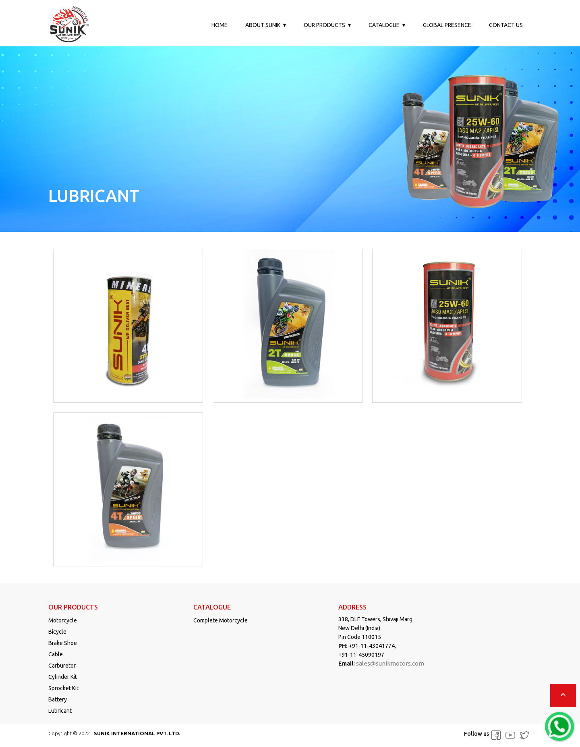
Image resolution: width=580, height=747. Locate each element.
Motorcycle (62, 620)
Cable (55, 654)
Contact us (506, 25)
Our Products (324, 25)
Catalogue (384, 25)
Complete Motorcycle (220, 620)
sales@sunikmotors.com (390, 663)
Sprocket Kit (63, 688)
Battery (57, 699)
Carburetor (62, 665)
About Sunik (262, 25)
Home (219, 25)
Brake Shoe (62, 643)
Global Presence (447, 25)
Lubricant (60, 710)
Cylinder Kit (62, 677)
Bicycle (57, 631)
